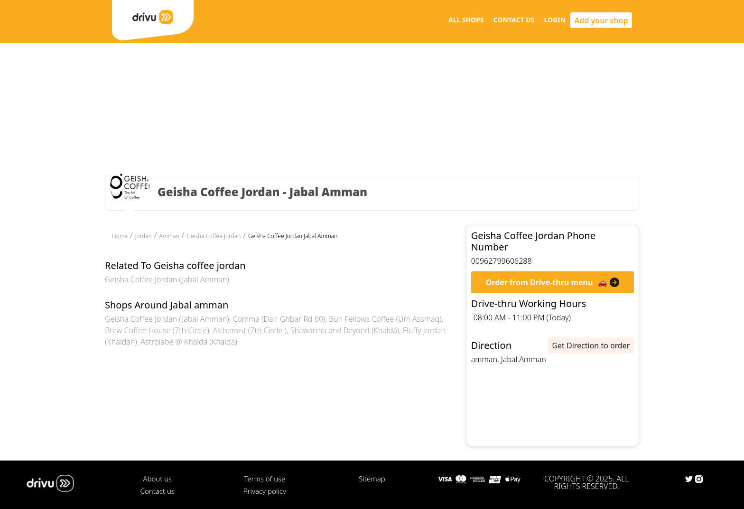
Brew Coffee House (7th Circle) (157, 330)
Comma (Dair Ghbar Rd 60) (278, 319)
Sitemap (372, 478)
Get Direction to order (591, 345)
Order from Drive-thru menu (539, 282)
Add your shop (601, 20)
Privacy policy (264, 491)
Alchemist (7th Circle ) (250, 330)
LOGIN (555, 19)
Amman (169, 236)
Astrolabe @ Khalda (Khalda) (189, 341)
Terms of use (264, 478)
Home (120, 236)
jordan (143, 236)
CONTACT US (514, 19)
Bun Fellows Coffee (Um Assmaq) (385, 319)
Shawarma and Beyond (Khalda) (344, 330)
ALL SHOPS (466, 19)
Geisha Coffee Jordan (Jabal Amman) (167, 279)
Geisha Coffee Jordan (213, 236)
